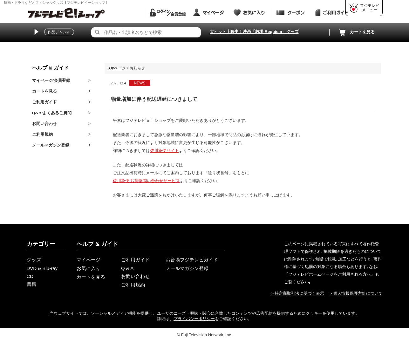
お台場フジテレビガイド (192, 259)
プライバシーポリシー (194, 318)
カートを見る (356, 32)
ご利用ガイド (44, 102)
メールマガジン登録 (50, 145)
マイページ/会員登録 (51, 80)
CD (30, 276)
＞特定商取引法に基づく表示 (297, 293)
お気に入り (88, 268)
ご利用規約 (42, 134)
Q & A (127, 268)
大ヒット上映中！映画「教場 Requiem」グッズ (254, 31)
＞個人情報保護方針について (356, 293)
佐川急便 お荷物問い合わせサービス (146, 180)
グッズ (34, 259)
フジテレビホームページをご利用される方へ (329, 274)
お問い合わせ (44, 123)
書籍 (31, 284)
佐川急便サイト (164, 150)
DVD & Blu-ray (42, 268)
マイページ (88, 259)
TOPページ (116, 68)
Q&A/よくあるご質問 (52, 112)
